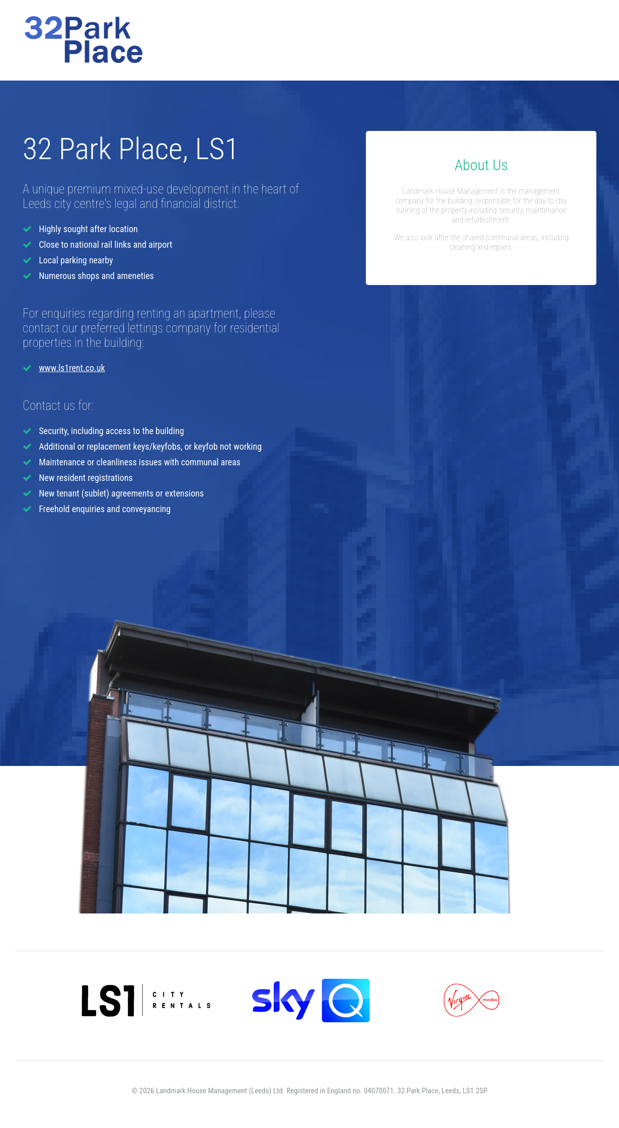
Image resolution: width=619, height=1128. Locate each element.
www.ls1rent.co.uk (72, 368)
